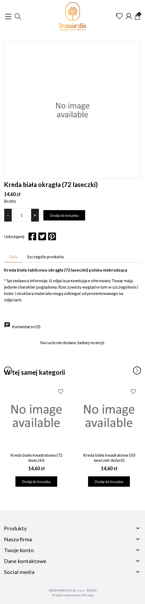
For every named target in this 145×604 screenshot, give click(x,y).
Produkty (15, 528)
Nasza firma (18, 539)
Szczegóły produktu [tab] (45, 256)
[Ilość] (21, 215)
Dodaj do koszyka (64, 215)
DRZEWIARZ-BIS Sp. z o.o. (66, 590)
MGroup (87, 595)
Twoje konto (19, 550)
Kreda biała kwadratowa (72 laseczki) (36, 457)
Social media (19, 572)
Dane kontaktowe (25, 561)
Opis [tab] (13, 256)
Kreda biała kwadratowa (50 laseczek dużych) (109, 457)
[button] (18, 16)
